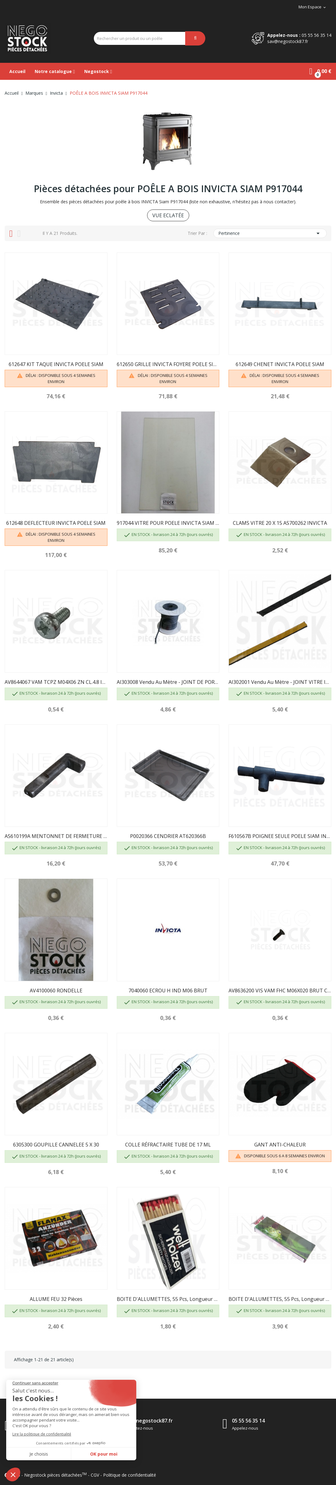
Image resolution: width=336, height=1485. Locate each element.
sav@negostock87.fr (287, 41)
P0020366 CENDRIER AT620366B (168, 836)
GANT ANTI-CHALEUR (280, 1145)
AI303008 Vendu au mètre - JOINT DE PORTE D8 (168, 682)
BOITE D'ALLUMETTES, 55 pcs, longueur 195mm (280, 1299)
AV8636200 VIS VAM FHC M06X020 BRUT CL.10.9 (280, 990)
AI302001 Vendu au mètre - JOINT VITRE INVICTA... (280, 682)
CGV (95, 1475)
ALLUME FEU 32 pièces (56, 1299)
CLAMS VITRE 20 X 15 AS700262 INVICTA (280, 523)
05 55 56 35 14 (316, 35)
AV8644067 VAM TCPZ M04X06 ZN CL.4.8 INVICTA (56, 682)
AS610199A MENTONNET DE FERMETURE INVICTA (56, 836)
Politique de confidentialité (129, 1475)
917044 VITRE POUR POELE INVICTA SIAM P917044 (168, 523)
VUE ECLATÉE (168, 215)
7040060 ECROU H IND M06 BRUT (168, 990)
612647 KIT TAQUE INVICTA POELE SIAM (56, 364)
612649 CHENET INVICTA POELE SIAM (280, 364)
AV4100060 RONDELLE (56, 990)
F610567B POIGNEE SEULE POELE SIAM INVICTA (280, 836)
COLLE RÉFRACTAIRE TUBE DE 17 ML (168, 1145)
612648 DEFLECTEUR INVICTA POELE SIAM (56, 523)
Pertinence (270, 233)
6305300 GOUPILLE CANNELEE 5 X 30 (56, 1145)
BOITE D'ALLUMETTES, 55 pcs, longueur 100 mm (168, 1299)
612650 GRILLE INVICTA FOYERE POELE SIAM (168, 364)
